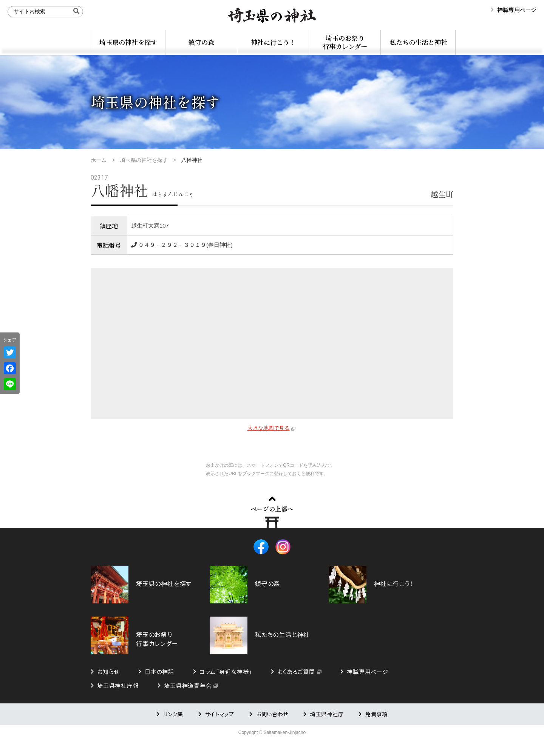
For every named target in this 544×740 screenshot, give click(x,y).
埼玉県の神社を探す (128, 42)
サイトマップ (219, 714)
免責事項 (376, 714)
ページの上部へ (272, 508)
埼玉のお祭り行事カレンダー (345, 42)
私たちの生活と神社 (418, 42)
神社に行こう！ (273, 42)
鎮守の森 (201, 42)
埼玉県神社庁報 (118, 685)
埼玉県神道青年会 (188, 685)
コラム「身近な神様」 (225, 671)
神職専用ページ (516, 10)
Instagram (283, 546)
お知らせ (108, 671)
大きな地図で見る (268, 428)
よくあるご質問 (296, 671)
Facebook (261, 546)
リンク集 (173, 714)
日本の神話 (159, 671)
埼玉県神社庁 (326, 714)
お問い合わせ (272, 714)
